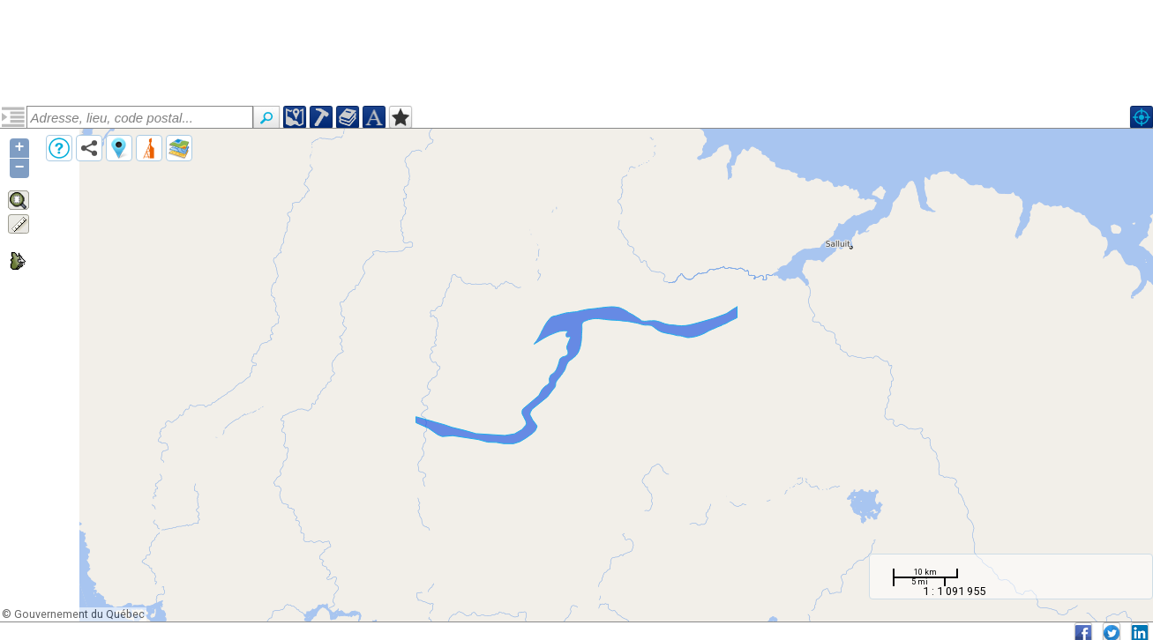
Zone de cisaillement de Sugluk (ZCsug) (135, 178)
